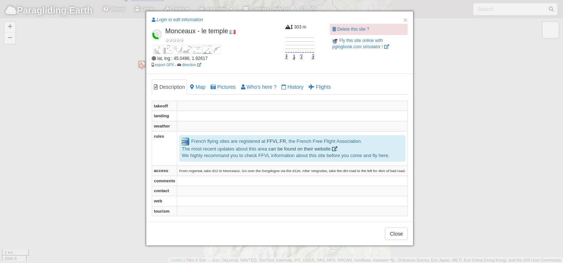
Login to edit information (177, 19)
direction (191, 65)
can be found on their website (302, 149)
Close (396, 234)
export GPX (164, 65)
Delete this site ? (350, 29)
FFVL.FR (276, 141)
